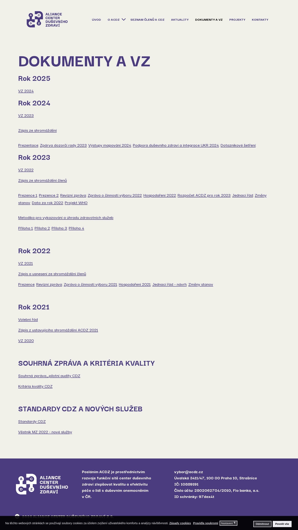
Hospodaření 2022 (159, 195)
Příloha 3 (59, 228)
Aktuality (180, 19)
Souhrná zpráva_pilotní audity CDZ (49, 375)
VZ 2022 (26, 169)
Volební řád (28, 319)
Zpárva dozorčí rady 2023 (63, 145)
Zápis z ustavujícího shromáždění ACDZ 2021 (58, 330)
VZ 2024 (26, 90)
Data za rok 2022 (47, 202)
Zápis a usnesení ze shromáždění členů (52, 273)
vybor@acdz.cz (188, 471)
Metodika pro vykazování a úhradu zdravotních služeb (65, 217)
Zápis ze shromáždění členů (42, 180)
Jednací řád (242, 195)
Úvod (96, 19)
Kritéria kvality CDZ (35, 386)
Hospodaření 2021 (135, 284)
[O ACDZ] (123, 19)
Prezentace (28, 145)
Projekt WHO (76, 202)
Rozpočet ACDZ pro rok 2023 (204, 195)
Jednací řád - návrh (169, 284)
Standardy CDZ (32, 421)
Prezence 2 (49, 195)
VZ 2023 (26, 115)
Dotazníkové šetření (238, 145)
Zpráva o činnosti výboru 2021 (90, 284)
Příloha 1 (25, 228)
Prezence (26, 284)
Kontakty (260, 19)
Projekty (237, 19)
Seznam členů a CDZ (147, 19)
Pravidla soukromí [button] (205, 523)
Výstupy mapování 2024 (109, 145)
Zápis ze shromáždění (37, 130)
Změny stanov (200, 284)
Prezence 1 (27, 195)
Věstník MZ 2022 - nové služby (45, 432)
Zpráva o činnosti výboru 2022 (115, 195)
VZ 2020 (26, 340)
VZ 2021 (25, 263)
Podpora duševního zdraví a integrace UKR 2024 (176, 145)
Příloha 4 (76, 228)
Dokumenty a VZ (209, 19)
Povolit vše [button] (282, 524)
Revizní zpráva (73, 195)
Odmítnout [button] (262, 524)
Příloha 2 (42, 228)
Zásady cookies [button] (180, 523)
